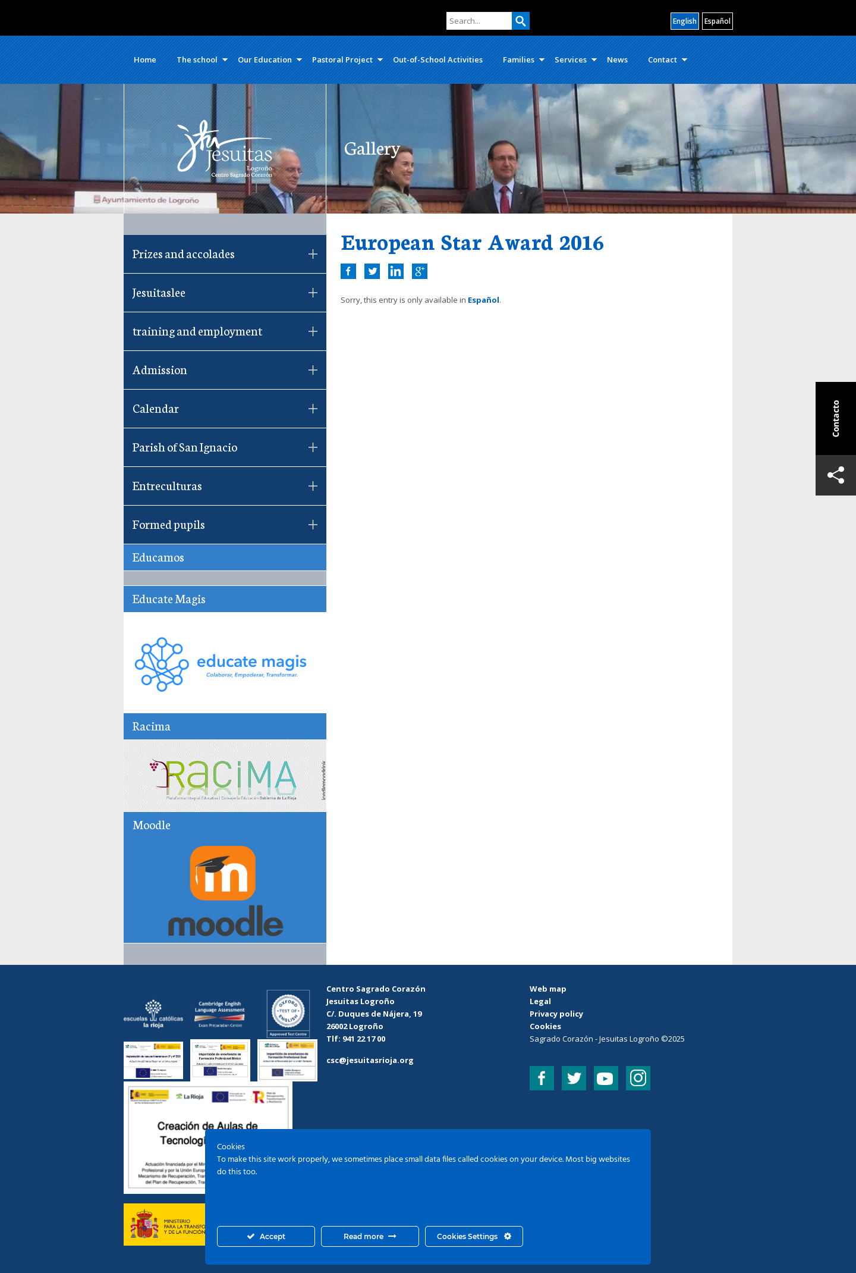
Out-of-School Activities (438, 59)
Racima (152, 725)
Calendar (156, 407)
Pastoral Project (342, 59)
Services (571, 59)
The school (197, 59)
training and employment (197, 330)
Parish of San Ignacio (185, 446)
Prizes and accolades (184, 252)
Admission (160, 368)
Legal (540, 1001)
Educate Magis (169, 598)
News (617, 59)
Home (145, 59)
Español (483, 299)
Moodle (152, 824)
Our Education (265, 59)
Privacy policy (556, 1013)
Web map (548, 988)
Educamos (158, 556)
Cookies (545, 1026)
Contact (662, 59)
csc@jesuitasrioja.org (370, 1060)
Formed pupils (169, 523)
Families (518, 59)
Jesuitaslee (159, 291)
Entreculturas (167, 484)
